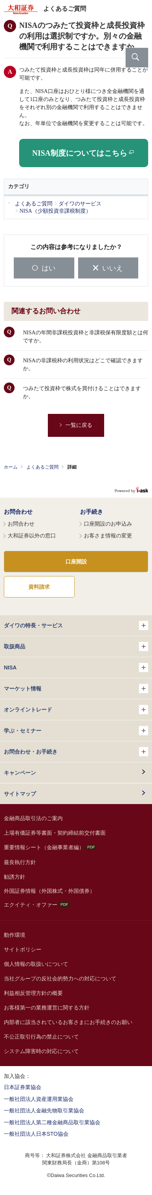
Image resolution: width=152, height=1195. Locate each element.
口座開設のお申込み (108, 524)
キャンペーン (20, 773)
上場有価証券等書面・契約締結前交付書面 (55, 833)
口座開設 (76, 561)
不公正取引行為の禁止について (41, 1037)
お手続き (91, 511)
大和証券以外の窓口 (32, 535)
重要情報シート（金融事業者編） (50, 847)
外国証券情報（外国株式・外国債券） (49, 891)
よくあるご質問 (42, 467)
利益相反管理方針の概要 (33, 993)
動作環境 (14, 935)
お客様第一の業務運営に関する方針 (47, 1008)
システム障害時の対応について (41, 1051)
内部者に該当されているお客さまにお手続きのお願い (68, 1022)
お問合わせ (18, 511)
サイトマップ (20, 794)
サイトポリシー (22, 949)
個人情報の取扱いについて (36, 964)
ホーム (11, 467)
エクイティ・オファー (36, 905)
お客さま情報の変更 (108, 535)
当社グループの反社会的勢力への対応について (60, 978)
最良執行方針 (20, 862)
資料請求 (39, 587)
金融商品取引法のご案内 (33, 818)
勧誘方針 (14, 877)
